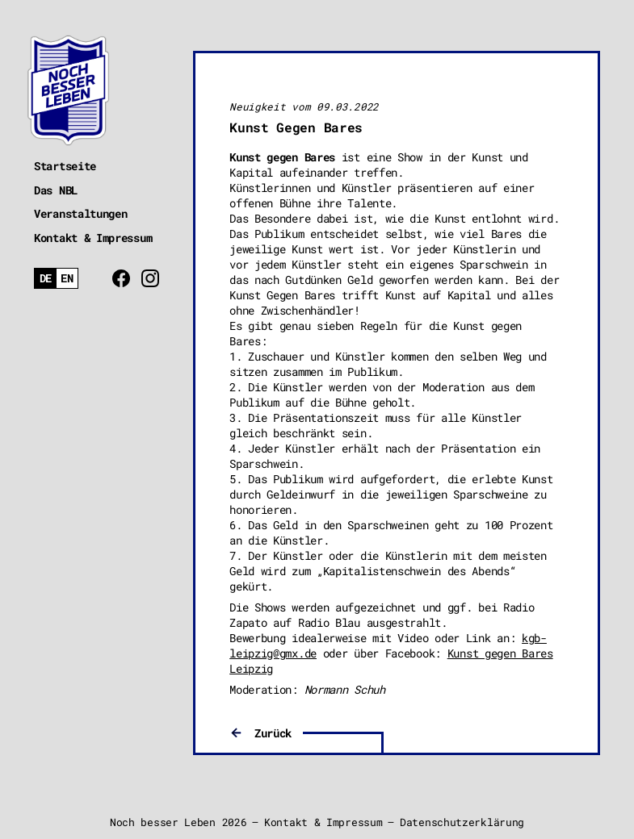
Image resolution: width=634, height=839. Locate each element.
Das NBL (56, 190)
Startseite (65, 165)
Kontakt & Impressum (93, 237)
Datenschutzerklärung (462, 822)
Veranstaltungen (81, 213)
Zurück (273, 733)
